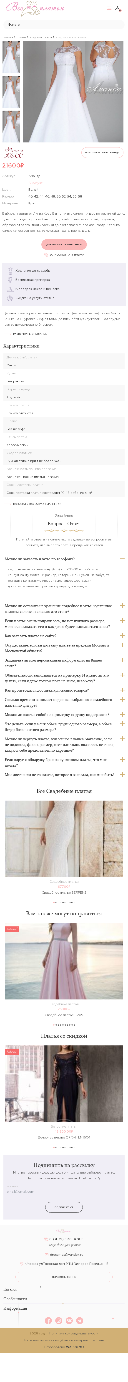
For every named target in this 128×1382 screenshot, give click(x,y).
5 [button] (63, 902)
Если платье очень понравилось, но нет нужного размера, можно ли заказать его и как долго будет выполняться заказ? (57, 623)
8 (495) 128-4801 (66, 1239)
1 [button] (54, 902)
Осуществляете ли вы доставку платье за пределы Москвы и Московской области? (57, 648)
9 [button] (72, 902)
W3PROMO (75, 1347)
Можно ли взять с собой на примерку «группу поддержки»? (57, 714)
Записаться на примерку (64, 254)
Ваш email (12, 1187)
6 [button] (65, 902)
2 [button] (56, 902)
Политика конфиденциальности (73, 1333)
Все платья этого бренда (102, 152)
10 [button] (74, 902)
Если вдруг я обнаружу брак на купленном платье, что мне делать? (56, 762)
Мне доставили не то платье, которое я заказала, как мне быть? (59, 774)
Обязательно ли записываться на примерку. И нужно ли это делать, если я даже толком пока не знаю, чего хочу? (57, 678)
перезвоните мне (64, 1277)
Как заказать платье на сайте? (30, 635)
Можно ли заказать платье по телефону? (40, 558)
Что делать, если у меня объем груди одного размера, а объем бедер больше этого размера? (59, 726)
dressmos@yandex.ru (66, 1254)
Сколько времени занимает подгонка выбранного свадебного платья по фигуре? (58, 702)
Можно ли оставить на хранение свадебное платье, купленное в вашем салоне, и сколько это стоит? (58, 608)
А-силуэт (35, 183)
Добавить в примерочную (64, 244)
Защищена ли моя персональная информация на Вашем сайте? (54, 663)
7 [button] (67, 902)
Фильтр (14, 24)
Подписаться (64, 1207)
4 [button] (60, 902)
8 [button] (69, 902)
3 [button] (58, 902)
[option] (11, 57)
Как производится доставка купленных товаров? (47, 690)
